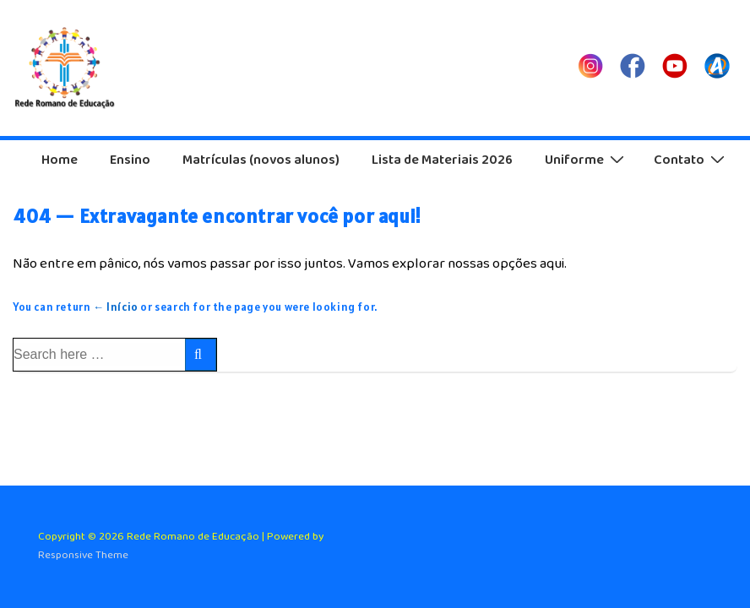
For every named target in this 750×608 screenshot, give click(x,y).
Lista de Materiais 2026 (442, 160)
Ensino (130, 160)
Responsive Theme (83, 555)
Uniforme (586, 159)
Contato (691, 159)
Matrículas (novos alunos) (261, 160)
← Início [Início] (116, 307)
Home (59, 160)
